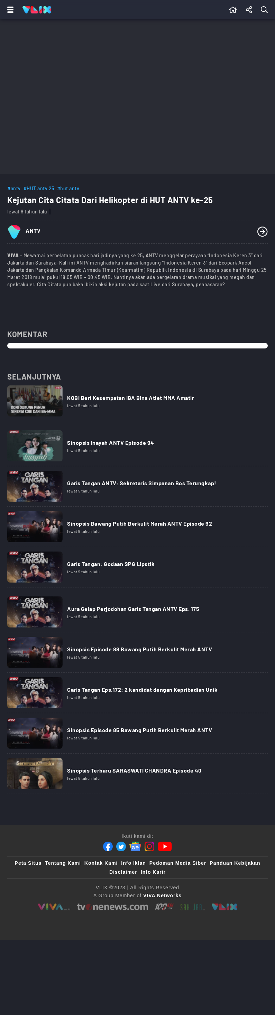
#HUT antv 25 (39, 188)
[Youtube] (165, 846)
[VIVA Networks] (162, 895)
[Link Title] (137, 403)
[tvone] (112, 906)
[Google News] (135, 846)
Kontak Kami (101, 863)
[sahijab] (193, 906)
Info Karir (153, 872)
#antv (14, 188)
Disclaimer (123, 872)
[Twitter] (121, 846)
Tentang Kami (63, 863)
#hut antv (68, 188)
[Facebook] (108, 846)
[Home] (36, 9)
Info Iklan (133, 863)
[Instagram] (149, 846)
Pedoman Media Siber (177, 863)
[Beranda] (232, 9)
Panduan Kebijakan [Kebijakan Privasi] (235, 863)
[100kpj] (164, 906)
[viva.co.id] (54, 906)
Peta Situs (28, 863)
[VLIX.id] (224, 906)
